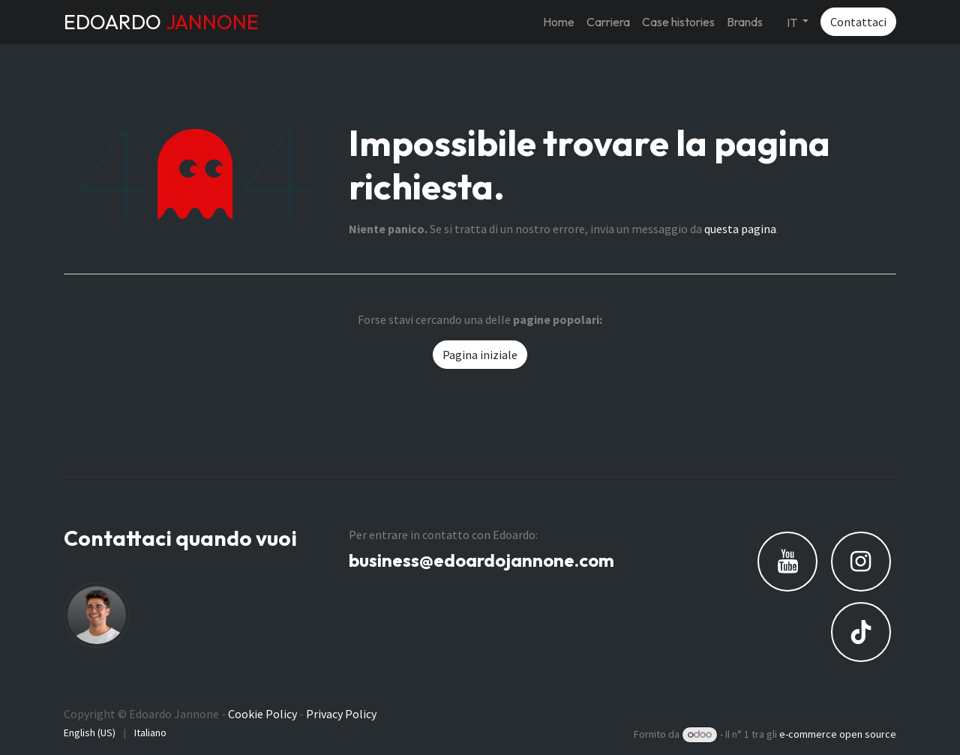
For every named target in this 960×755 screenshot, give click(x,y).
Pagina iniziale (480, 354)
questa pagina (740, 228)
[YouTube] (787, 562)
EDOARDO (161, 21)
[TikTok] (861, 632)
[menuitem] (558, 22)
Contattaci (858, 21)
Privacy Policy (341, 713)
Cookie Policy (262, 713)
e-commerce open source (837, 734)
